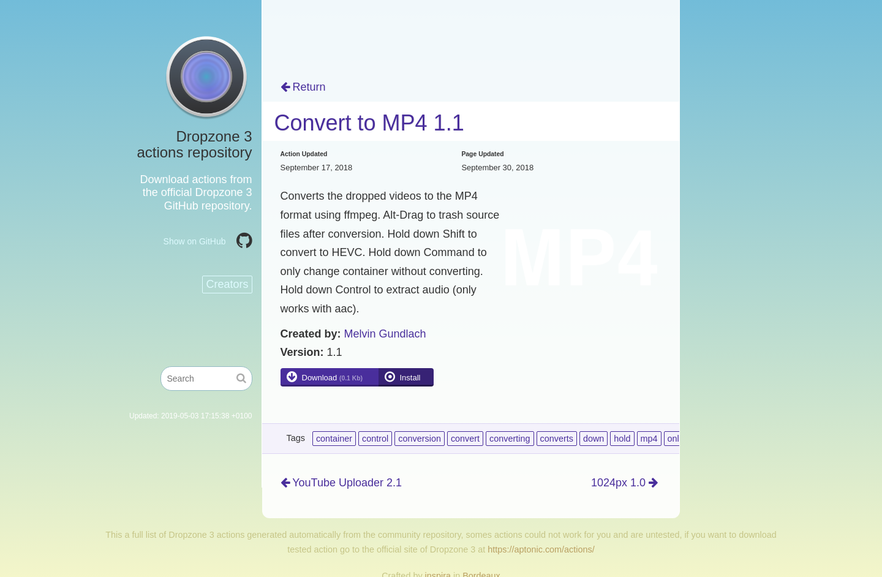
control (375, 438)
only (676, 438)
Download (332, 377)
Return (303, 87)
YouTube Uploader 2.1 (341, 483)
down (593, 438)
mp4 (649, 438)
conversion (419, 438)
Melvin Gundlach (385, 334)
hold (622, 438)
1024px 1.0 (624, 483)
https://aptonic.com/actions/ (541, 549)
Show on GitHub (195, 241)
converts (556, 438)
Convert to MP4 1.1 (369, 122)
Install (410, 377)
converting (509, 438)
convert (465, 438)
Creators (227, 284)
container (334, 438)
